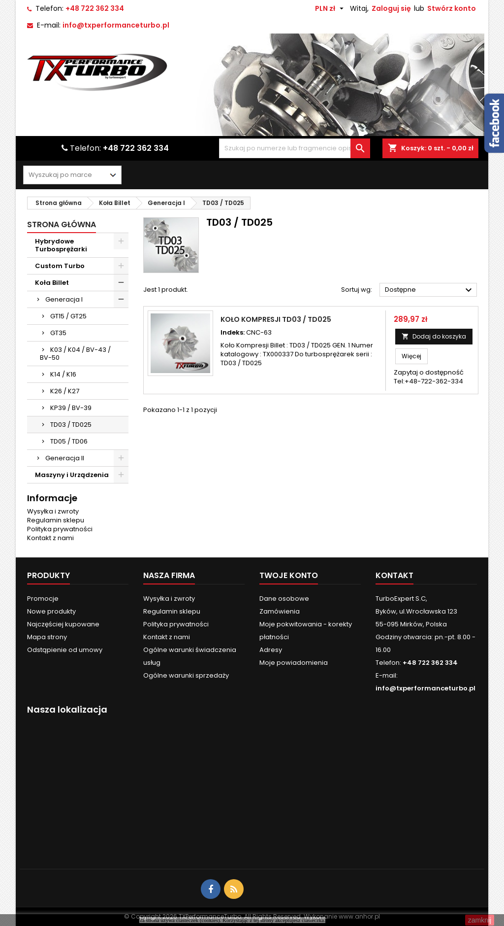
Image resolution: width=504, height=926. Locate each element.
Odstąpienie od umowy (64, 649)
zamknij (479, 920)
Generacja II (64, 458)
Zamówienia (279, 611)
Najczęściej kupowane (63, 624)
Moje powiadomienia (293, 662)
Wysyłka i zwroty (53, 511)
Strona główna (61, 224)
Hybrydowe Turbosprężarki (61, 245)
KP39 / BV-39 (71, 407)
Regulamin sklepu (55, 520)
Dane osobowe (284, 598)
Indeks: (232, 332)
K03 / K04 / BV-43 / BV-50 (75, 353)
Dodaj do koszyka (434, 336)
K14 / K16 (63, 374)
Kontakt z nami (50, 538)
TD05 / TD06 (69, 441)
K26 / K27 (64, 391)
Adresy (270, 649)
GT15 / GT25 (68, 316)
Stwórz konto (451, 8)
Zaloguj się (391, 8)
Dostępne (429, 290)
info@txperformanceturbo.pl (116, 25)
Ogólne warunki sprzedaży (186, 675)
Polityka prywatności (60, 529)
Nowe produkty (51, 611)
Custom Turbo (60, 266)
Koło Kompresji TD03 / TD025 (275, 319)
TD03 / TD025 (71, 424)
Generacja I (64, 299)
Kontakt (394, 575)
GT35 (58, 333)
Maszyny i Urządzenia (72, 475)
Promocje (43, 598)
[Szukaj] (294, 148)
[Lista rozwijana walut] (330, 8)
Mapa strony (47, 637)
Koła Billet (52, 282)
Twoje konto (288, 575)
